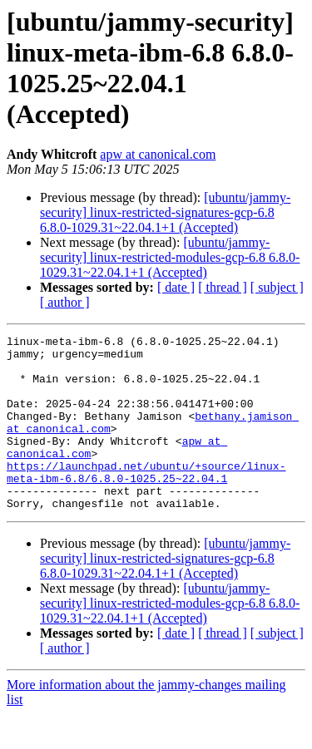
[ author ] (65, 302)
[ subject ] (277, 287)
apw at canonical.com (157, 154)
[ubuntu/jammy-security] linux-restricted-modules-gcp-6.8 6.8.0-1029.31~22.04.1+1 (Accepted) (170, 257)
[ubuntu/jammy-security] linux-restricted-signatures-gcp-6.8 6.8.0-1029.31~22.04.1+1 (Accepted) (165, 212)
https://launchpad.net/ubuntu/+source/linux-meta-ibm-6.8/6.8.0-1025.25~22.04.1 (146, 500)
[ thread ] (222, 287)
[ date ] (176, 287)
